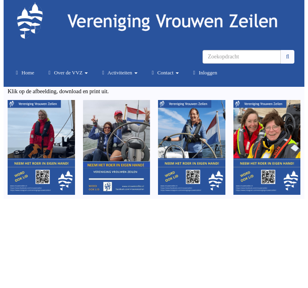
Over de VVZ (67, 73)
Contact (164, 73)
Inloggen (204, 73)
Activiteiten (118, 73)
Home (24, 73)
